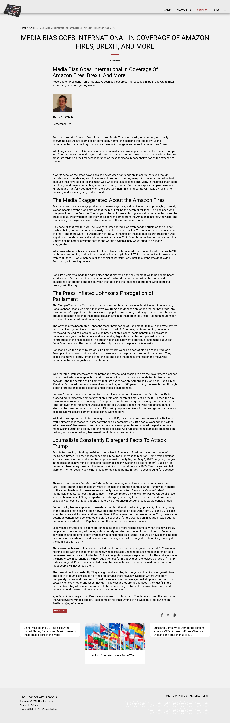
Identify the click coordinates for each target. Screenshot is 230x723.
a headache (113, 518)
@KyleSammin (74, 603)
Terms (23, 705)
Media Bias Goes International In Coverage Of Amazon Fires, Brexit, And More (105, 72)
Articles (33, 28)
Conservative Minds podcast (74, 600)
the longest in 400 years (121, 384)
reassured (59, 466)
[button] (225, 10)
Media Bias (59, 610)
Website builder (49, 709)
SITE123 (36, 709)
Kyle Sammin (65, 117)
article (150, 227)
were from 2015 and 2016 (152, 511)
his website (142, 600)
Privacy (34, 705)
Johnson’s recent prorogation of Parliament (116, 326)
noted (160, 398)
